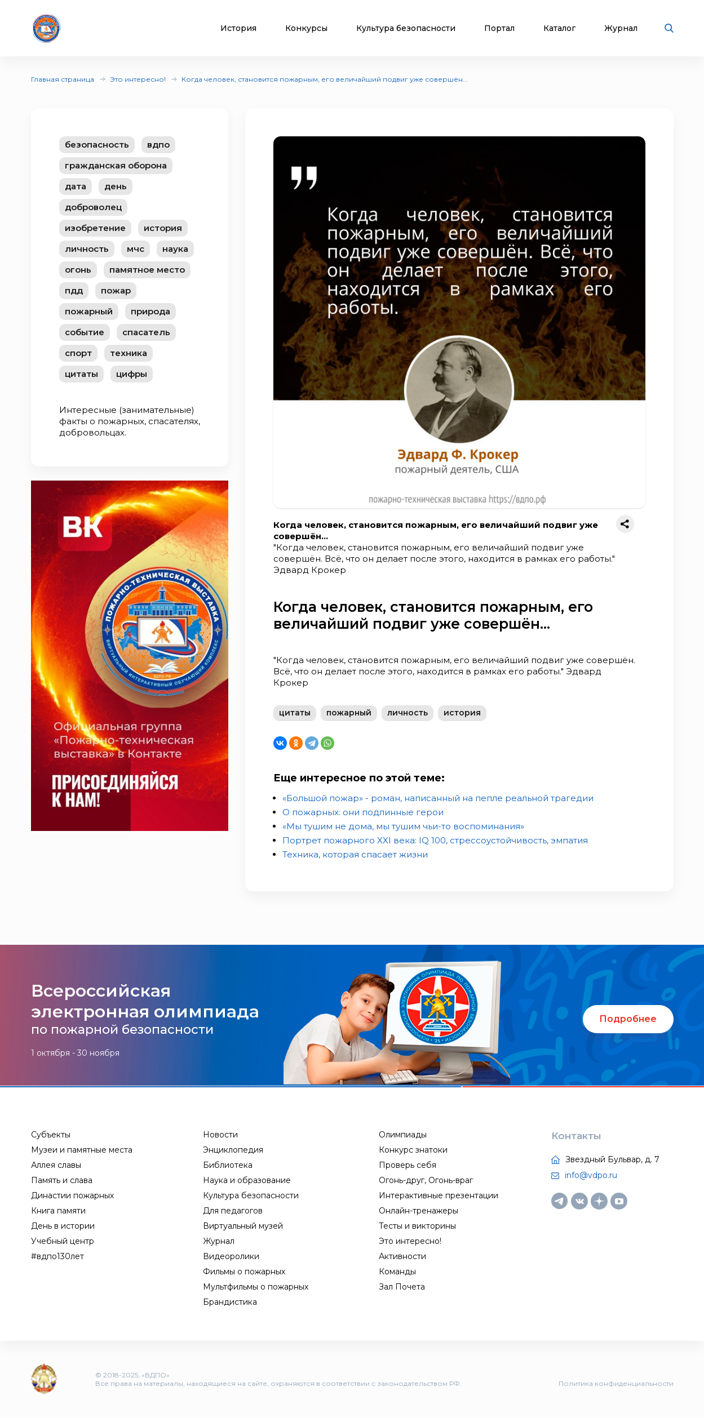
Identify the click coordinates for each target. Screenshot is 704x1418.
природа (150, 311)
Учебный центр (62, 1242)
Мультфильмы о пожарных (255, 1288)
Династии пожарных (72, 1197)
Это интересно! (138, 79)
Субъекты (50, 1136)
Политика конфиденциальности (616, 1384)
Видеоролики (231, 1257)
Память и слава (61, 1181)
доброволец (93, 207)
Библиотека (228, 1166)
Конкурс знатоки (413, 1151)
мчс (135, 248)
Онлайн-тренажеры (418, 1212)
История (238, 28)
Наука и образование (247, 1181)
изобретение (95, 228)
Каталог (559, 28)
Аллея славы (56, 1166)
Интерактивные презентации (438, 1197)
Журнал (620, 28)
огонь (78, 269)
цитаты (81, 373)
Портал (499, 28)
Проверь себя (407, 1166)
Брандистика (230, 1303)
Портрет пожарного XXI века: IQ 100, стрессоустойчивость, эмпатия (435, 841)
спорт (78, 353)
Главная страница (62, 79)
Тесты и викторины (417, 1227)
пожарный (89, 311)
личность (87, 248)
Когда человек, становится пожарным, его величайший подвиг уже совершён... (324, 79)
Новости (220, 1136)
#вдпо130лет (57, 1257)
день (115, 186)
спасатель (146, 332)
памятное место (147, 269)
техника (128, 353)
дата (75, 186)
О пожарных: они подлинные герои (363, 813)
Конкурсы (306, 28)
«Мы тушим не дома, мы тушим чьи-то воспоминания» (403, 827)
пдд (74, 290)
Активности (402, 1257)
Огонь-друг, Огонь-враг (426, 1181)
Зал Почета (402, 1288)
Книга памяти (58, 1212)
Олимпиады (403, 1136)
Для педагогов (233, 1212)
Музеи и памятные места (81, 1151)
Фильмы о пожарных (244, 1273)
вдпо (158, 144)
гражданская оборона (116, 165)
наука (175, 248)
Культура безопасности (405, 28)
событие (84, 332)
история (163, 228)
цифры (131, 373)
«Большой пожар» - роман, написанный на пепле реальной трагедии (438, 799)
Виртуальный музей (243, 1227)
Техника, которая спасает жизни (355, 855)
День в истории (63, 1227)
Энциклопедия (233, 1151)
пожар (116, 290)
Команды (397, 1273)
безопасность (97, 144)
